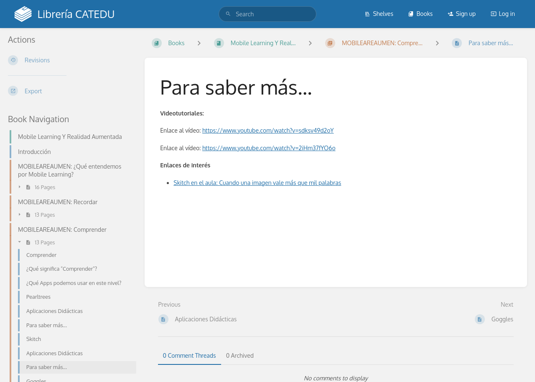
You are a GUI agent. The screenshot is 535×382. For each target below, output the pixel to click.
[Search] (228, 14)
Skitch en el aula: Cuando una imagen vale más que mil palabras (257, 182)
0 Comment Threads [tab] (189, 355)
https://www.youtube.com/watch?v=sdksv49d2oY (268, 130)
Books (420, 13)
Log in (503, 13)
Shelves (378, 13)
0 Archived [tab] (240, 355)
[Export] (69, 91)
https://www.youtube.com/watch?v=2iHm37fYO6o (269, 147)
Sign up (462, 13)
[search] (267, 14)
